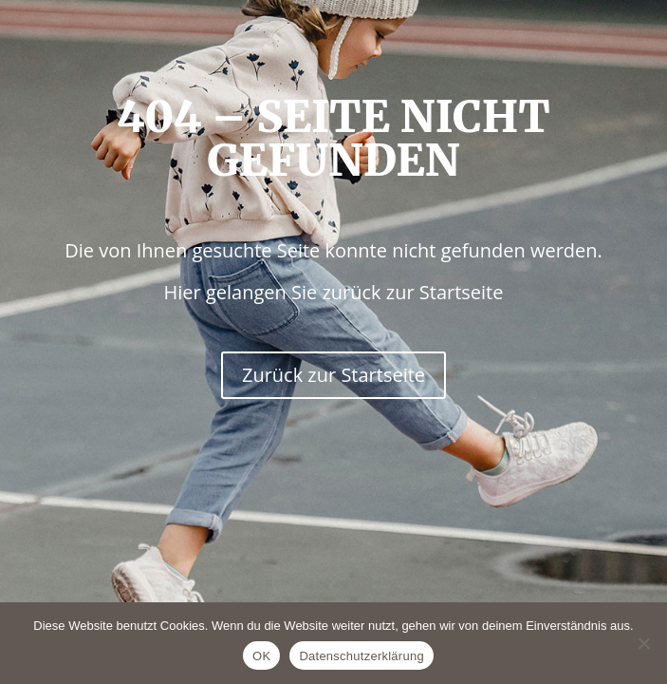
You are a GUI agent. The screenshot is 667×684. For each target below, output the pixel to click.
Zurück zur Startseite (333, 375)
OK (261, 656)
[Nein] (643, 643)
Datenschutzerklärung (361, 656)
